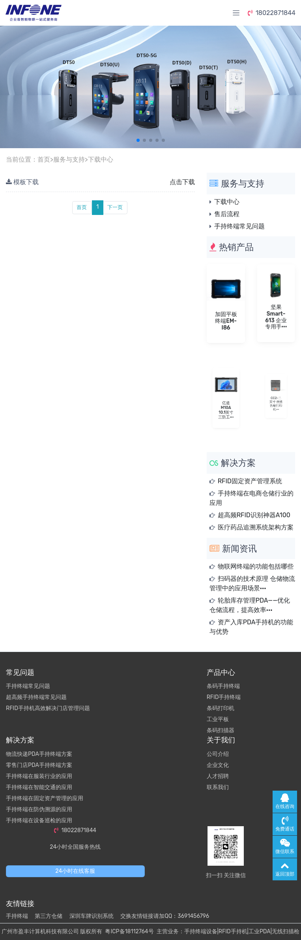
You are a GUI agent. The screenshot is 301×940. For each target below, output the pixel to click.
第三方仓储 (48, 916)
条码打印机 (220, 708)
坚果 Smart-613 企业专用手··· (275, 314)
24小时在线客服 (75, 871)
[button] (138, 140)
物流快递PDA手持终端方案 (39, 754)
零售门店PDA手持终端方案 (39, 765)
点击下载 (182, 182)
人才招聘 (218, 776)
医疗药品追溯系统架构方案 (256, 527)
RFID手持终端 (224, 697)
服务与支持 (69, 159)
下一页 (115, 207)
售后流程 (226, 214)
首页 (43, 159)
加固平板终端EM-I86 (226, 319)
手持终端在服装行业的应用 (39, 776)
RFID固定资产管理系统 (250, 481)
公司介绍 (218, 754)
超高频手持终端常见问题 (36, 697)
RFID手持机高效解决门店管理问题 (48, 708)
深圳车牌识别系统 (91, 916)
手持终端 (17, 916)
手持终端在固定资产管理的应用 (44, 798)
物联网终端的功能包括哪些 (256, 566)
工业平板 (218, 719)
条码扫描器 (220, 730)
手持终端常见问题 (239, 226)
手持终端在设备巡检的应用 (39, 820)
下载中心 (100, 159)
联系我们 (218, 787)
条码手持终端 (223, 686)
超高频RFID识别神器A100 (254, 515)
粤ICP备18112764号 (129, 931)
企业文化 (218, 765)
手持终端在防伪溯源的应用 (39, 809)
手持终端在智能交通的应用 (39, 787)
